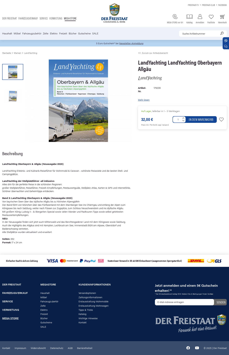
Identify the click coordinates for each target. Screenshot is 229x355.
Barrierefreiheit (84, 348)
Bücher (72, 33)
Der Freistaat (9, 18)
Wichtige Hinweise (88, 318)
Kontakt (83, 322)
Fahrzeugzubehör (31, 33)
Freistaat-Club (208, 5)
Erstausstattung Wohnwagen (94, 305)
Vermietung (55, 18)
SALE (95, 33)
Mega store (70, 18)
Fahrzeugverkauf (28, 18)
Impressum (20, 348)
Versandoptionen (87, 293)
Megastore (48, 284)
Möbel (17, 33)
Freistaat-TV (193, 5)
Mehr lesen (143, 99)
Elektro (54, 33)
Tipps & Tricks (86, 309)
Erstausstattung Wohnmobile (94, 301)
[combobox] (203, 33)
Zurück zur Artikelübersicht (153, 52)
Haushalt (7, 33)
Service (44, 18)
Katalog (82, 314)
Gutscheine (84, 33)
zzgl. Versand (163, 124)
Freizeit (63, 33)
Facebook (222, 5)
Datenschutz (56, 348)
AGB (70, 348)
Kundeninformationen (95, 284)
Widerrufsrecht (38, 348)
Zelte (45, 33)
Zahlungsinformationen (90, 297)
